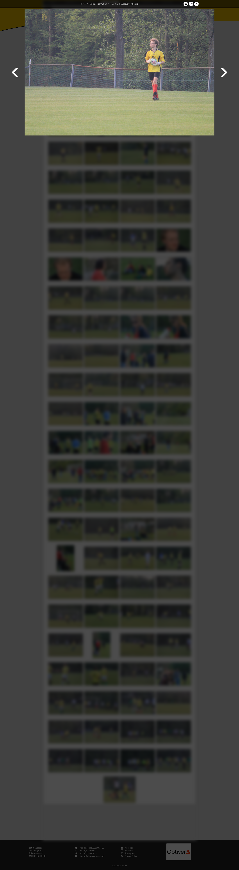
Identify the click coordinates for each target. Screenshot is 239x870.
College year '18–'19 (98, 3)
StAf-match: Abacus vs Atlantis (124, 3)
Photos (83, 3)
